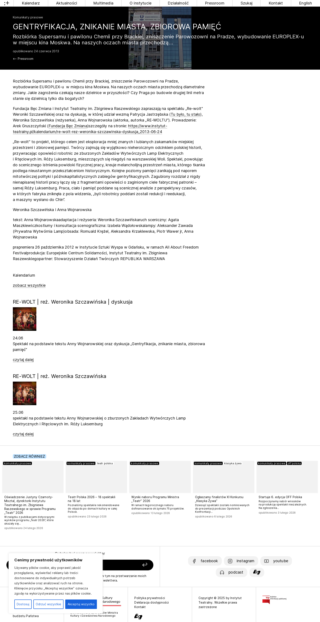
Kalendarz (31, 3)
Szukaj (246, 3)
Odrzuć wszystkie (48, 604)
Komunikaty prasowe (28, 17)
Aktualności (66, 3)
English (305, 3)
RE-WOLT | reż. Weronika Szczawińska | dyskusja (73, 302)
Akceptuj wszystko (81, 604)
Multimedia (103, 3)
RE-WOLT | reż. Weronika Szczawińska (59, 376)
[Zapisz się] (124, 565)
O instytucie (140, 3)
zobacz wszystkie (29, 285)
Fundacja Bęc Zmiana (68, 126)
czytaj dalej (23, 359)
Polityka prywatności (149, 598)
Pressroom (214, 3)
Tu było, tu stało (185, 114)
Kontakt (276, 3)
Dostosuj (23, 604)
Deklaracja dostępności (151, 602)
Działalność (178, 3)
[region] (56, 583)
